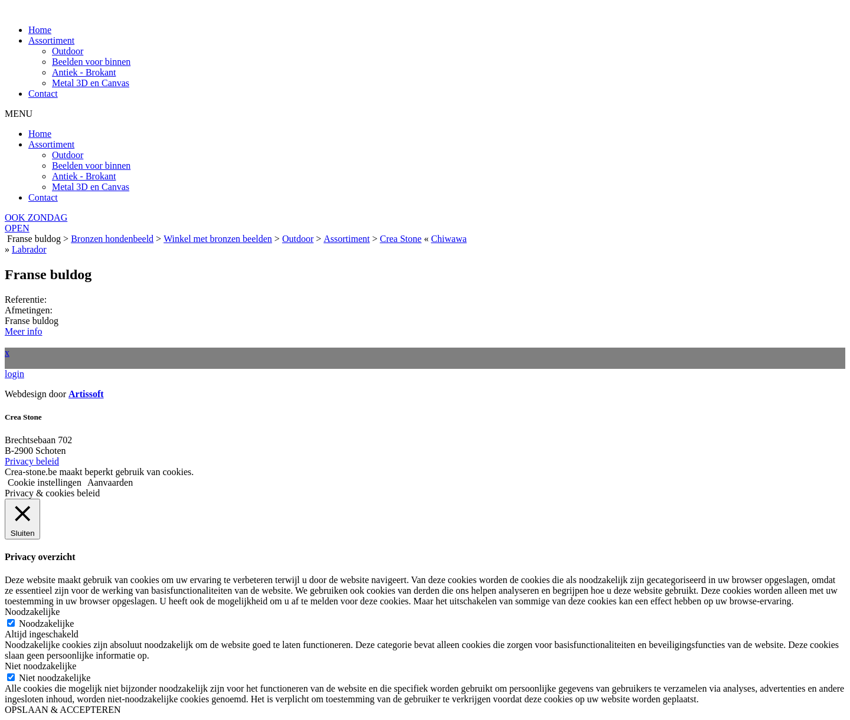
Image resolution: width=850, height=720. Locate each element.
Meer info (23, 331)
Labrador (29, 249)
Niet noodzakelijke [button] (40, 666)
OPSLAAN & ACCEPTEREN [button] (62, 710)
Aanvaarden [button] (110, 482)
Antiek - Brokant (84, 72)
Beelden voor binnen (91, 62)
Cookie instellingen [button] (44, 482)
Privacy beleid (32, 461)
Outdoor (67, 51)
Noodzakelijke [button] (32, 612)
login (14, 374)
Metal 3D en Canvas (90, 83)
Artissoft (86, 394)
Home (39, 30)
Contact (43, 94)
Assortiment (51, 40)
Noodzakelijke (46, 623)
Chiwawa (448, 239)
